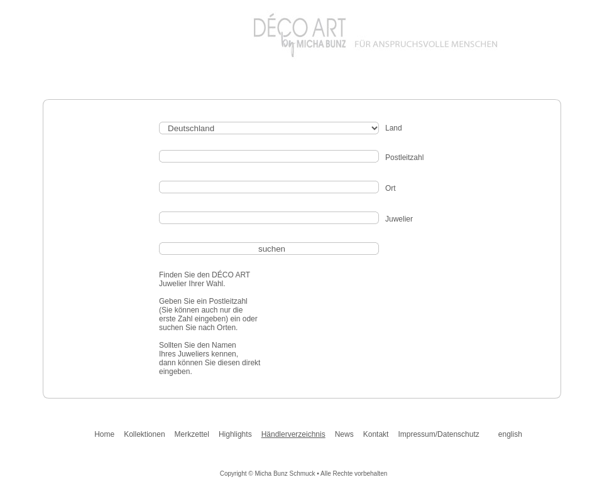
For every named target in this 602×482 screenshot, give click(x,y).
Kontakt (376, 434)
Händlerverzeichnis (293, 434)
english (510, 434)
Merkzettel (192, 434)
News (344, 434)
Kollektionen (144, 434)
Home (104, 434)
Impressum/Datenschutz (438, 434)
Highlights (235, 434)
